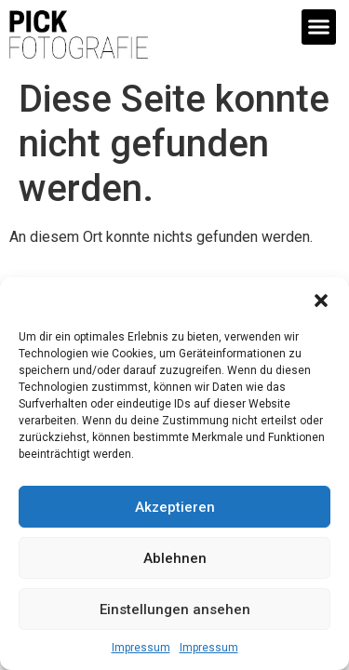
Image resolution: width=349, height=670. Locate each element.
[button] (321, 300)
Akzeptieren (175, 507)
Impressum (141, 647)
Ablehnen (175, 558)
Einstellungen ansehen (175, 609)
